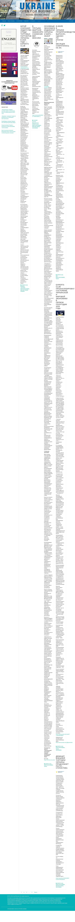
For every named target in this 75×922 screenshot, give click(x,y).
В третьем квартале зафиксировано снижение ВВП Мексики (40, 32)
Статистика (19, 21)
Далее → (36, 892)
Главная (4, 21)
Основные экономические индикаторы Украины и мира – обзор (52, 31)
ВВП (57, 276)
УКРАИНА (22, 291)
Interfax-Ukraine (23, 908)
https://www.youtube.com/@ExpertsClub (64, 742)
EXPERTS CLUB (24, 285)
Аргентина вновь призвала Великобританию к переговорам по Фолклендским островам (8, 131)
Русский (71, 21)
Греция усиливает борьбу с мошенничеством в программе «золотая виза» (8, 126)
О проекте (32, 21)
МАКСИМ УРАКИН (24, 290)
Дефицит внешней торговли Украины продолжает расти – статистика (62, 762)
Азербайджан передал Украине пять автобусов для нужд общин (8, 122)
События (26, 21)
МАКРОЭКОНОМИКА (24, 288)
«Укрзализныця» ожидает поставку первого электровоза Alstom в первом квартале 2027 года (8, 111)
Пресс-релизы (11, 21)
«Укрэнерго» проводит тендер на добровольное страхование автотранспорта (9, 117)
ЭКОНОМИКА (35, 127)
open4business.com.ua (12, 908)
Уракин (45, 766)
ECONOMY (35, 120)
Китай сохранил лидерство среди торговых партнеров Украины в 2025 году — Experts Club (25, 36)
